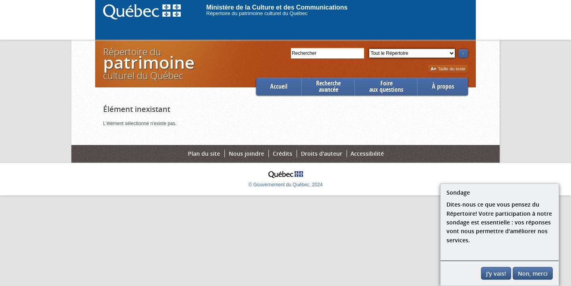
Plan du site (204, 153)
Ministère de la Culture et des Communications (277, 7)
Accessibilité (367, 153)
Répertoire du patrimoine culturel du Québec (257, 13)
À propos (443, 86)
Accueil (278, 86)
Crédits (282, 153)
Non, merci (533, 273)
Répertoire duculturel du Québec (148, 63)
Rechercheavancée (328, 86)
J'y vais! (496, 273)
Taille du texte (448, 69)
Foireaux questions (386, 86)
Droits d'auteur (321, 153)
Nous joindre (246, 153)
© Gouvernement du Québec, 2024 (286, 184)
